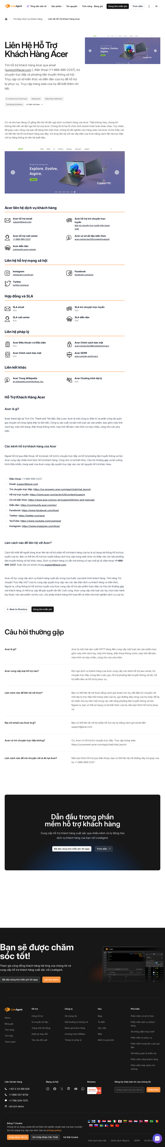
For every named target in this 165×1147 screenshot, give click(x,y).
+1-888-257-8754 (18, 1094)
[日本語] (120, 1121)
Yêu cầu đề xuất (39, 1040)
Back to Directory (17, 609)
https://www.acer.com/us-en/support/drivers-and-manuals (61, 499)
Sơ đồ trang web (152, 1140)
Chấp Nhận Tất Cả (18, 1137)
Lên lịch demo (51, 979)
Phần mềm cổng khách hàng (144, 1059)
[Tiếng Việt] (112, 1125)
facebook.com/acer (84, 274)
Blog (100, 1016)
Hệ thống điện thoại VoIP (142, 1031)
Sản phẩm (57, 6)
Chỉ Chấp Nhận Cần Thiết (45, 1137)
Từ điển (101, 1022)
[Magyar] (109, 1121)
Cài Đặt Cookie (70, 1137)
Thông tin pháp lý (73, 1040)
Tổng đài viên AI (38, 6)
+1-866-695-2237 (22, 239)
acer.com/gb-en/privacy (86, 356)
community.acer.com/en (24, 249)
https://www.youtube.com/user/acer (40, 520)
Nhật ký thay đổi (40, 1034)
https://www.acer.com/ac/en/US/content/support (57, 494)
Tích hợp (9, 1035)
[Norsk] (141, 1121)
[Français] (99, 1121)
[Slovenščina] (96, 1125)
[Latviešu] (130, 1121)
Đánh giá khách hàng (75, 1028)
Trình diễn (137, 6)
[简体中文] (117, 1125)
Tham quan (10, 1041)
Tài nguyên (73, 6)
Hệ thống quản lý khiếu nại (143, 1053)
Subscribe (153, 1089)
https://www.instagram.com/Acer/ (41, 526)
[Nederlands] (135, 1121)
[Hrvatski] (104, 1121)
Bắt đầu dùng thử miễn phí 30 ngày (72, 849)
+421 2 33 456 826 (19, 1088)
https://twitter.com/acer (32, 515)
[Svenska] (101, 1125)
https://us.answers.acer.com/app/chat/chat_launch (62, 489)
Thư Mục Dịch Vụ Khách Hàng (27, 19)
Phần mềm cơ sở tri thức (142, 1016)
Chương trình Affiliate (75, 1034)
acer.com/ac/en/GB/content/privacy (92, 346)
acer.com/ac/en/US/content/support (92, 239)
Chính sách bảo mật (96, 1140)
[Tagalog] (106, 1125)
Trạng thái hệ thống (41, 1028)
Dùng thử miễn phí (117, 6)
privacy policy (54, 1130)
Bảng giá (9, 1023)
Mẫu (100, 1034)
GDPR (137, 1140)
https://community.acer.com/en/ (39, 505)
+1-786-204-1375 (18, 1100)
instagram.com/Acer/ (23, 274)
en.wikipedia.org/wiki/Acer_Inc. (28, 381)
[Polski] (146, 1121)
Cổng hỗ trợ (37, 1016)
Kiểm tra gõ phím (106, 1040)
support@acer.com (18, 70)
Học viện (102, 1028)
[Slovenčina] (91, 1125)
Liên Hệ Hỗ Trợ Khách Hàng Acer (64, 19)
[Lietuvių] (125, 1121)
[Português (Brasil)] (151, 1121)
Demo (7, 1017)
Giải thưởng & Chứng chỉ (76, 1022)
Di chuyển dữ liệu (40, 1022)
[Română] (157, 1121)
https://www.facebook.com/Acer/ (40, 510)
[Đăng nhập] (149, 6)
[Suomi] (93, 1121)
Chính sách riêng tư (120, 1140)
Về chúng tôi (71, 1016)
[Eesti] (88, 1121)
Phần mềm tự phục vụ (141, 1037)
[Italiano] (114, 1121)
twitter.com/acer (21, 285)
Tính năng (9, 1029)
